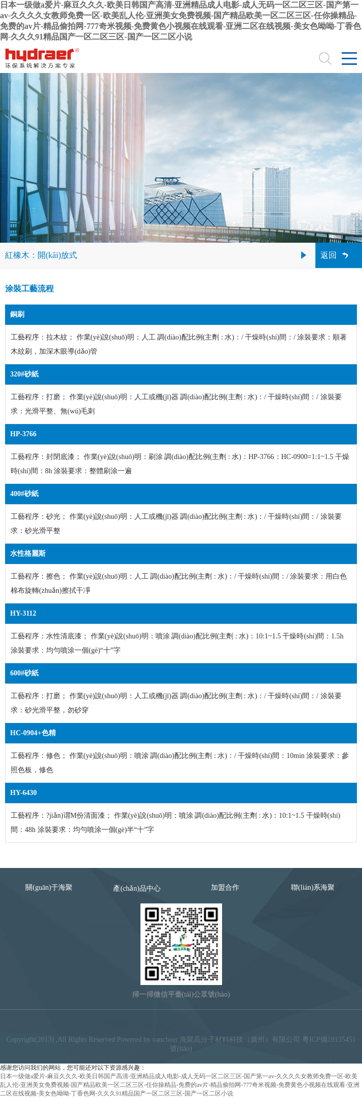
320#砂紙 (24, 374)
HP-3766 (23, 434)
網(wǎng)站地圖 (163, 1025)
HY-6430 (23, 793)
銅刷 (17, 314)
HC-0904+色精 (33, 733)
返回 (328, 255)
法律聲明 (117, 1025)
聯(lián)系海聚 (313, 887)
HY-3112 (23, 613)
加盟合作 (225, 887)
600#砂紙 (24, 673)
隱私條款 (209, 1025)
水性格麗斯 (28, 553)
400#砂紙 (24, 494)
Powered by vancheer (147, 1039)
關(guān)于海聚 (49, 887)
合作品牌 (244, 1025)
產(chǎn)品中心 (137, 888)
